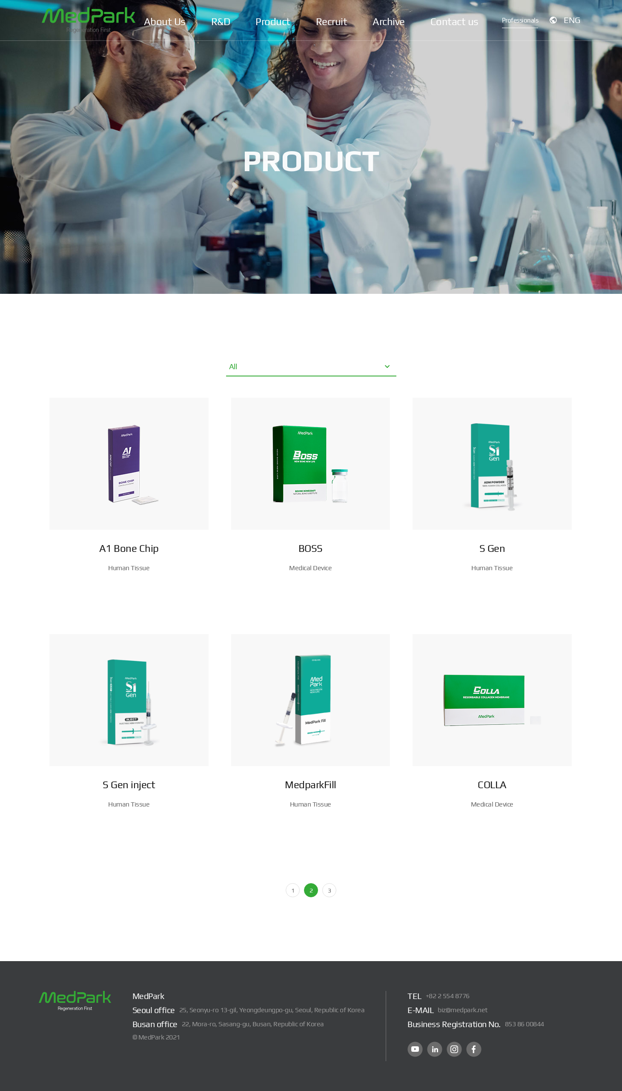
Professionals (518, 21)
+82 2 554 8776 (448, 996)
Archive (389, 21)
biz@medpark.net (462, 1010)
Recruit (331, 21)
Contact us (454, 21)
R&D (220, 21)
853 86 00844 (524, 1024)
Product (272, 21)
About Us (165, 21)
